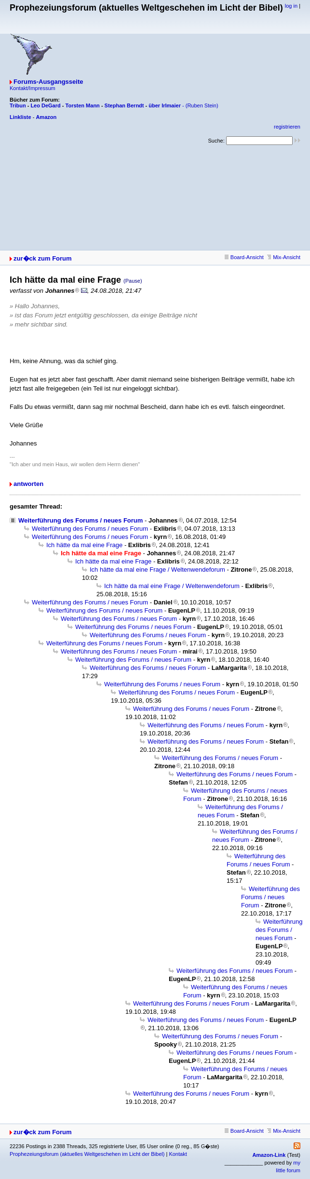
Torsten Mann (83, 105)
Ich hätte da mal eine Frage (84, 545)
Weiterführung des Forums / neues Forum (80, 520)
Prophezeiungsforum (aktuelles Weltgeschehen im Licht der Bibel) (87, 1154)
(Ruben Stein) (202, 105)
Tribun (18, 105)
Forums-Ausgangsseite (48, 81)
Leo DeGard (45, 105)
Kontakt (178, 1154)
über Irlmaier (164, 105)
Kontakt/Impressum (32, 88)
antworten (28, 483)
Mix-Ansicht (283, 257)
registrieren (287, 127)
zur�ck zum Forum (42, 258)
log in (291, 6)
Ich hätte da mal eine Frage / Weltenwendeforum (157, 569)
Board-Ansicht (244, 257)
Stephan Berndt (124, 105)
